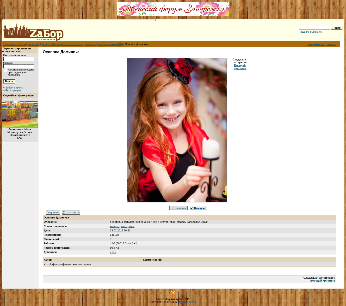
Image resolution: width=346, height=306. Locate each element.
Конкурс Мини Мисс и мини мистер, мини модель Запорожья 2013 (82, 44)
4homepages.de (187, 301)
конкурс (114, 226)
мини (124, 226)
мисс (132, 226)
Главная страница (14, 44)
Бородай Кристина (240, 67)
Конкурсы (33, 44)
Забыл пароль (14, 87)
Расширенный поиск (310, 31)
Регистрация (13, 90)
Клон (113, 252)
